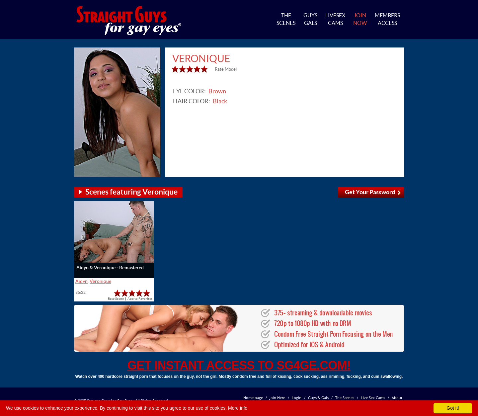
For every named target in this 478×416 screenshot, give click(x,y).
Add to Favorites (139, 298)
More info (237, 408)
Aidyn (81, 281)
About (397, 397)
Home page (253, 397)
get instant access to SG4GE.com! (239, 365)
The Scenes (344, 397)
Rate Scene (116, 298)
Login (296, 397)
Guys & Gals (318, 397)
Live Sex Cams (373, 397)
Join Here (277, 397)
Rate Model (226, 69)
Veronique (100, 281)
